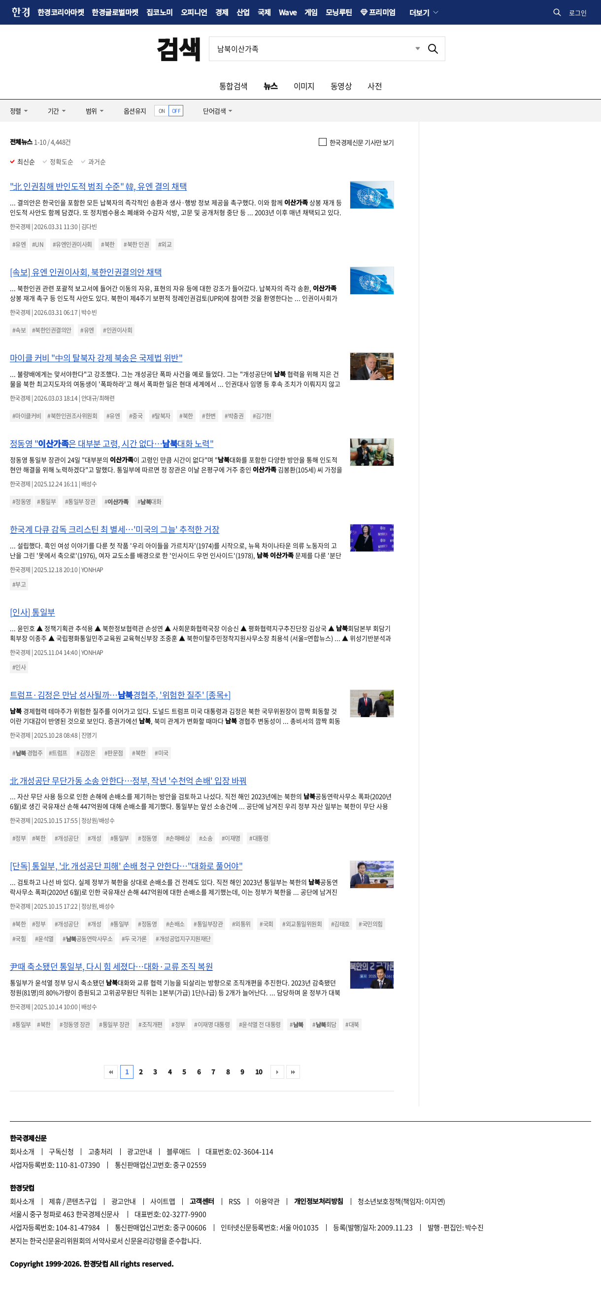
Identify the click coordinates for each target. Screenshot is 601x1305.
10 (259, 1071)
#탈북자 (161, 416)
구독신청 (61, 1151)
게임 (311, 12)
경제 (222, 12)
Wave (288, 12)
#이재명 (231, 838)
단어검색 (214, 110)
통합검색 (233, 86)
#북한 (107, 244)
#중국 (135, 416)
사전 (374, 86)
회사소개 (22, 1151)
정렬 (15, 110)
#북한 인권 (136, 244)
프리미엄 (382, 12)
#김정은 (85, 753)
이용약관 (267, 1201)
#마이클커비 (26, 416)
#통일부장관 (208, 924)
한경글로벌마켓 (115, 12)
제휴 (55, 1201)
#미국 (161, 753)
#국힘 (19, 938)
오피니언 (194, 12)
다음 (277, 1072)
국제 (264, 12)
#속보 (19, 330)
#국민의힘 (370, 924)
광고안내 (139, 1151)
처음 (111, 1072)
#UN (37, 244)
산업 (243, 12)
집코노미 (159, 12)
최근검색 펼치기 (410, 49)
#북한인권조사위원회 (72, 416)
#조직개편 (150, 1024)
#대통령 (258, 838)
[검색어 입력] (315, 49)
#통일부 (46, 501)
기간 (53, 110)
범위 (91, 110)
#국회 (266, 924)
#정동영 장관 (75, 1024)
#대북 (352, 1024)
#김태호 (340, 924)
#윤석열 (44, 938)
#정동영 (21, 501)
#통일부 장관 (80, 501)
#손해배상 (178, 838)
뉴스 (271, 86)
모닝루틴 (339, 12)
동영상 (341, 86)
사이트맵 (162, 1201)
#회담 (324, 1024)
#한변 (208, 416)
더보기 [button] (419, 12)
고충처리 (100, 1151)
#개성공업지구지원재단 (183, 938)
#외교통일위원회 (302, 924)
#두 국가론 (134, 938)
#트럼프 (58, 753)
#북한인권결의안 (51, 330)
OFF (176, 110)
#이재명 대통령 (212, 1024)
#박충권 (234, 416)
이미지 (304, 86)
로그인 (578, 12)
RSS (234, 1201)
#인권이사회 (117, 330)
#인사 (19, 667)
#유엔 (19, 244)
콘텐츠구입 (81, 1201)
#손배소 (175, 924)
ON (162, 110)
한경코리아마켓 (60, 12)
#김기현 (262, 416)
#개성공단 (66, 838)
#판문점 (113, 753)
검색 (178, 48)
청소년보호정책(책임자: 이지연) (401, 1201)
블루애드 (179, 1151)
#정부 (19, 838)
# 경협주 (27, 753)
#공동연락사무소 (87, 938)
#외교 (164, 244)
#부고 (19, 584)
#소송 (205, 838)
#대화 (149, 501)
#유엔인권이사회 (72, 244)
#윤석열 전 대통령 (260, 1024)
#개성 (94, 838)
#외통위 (241, 924)
